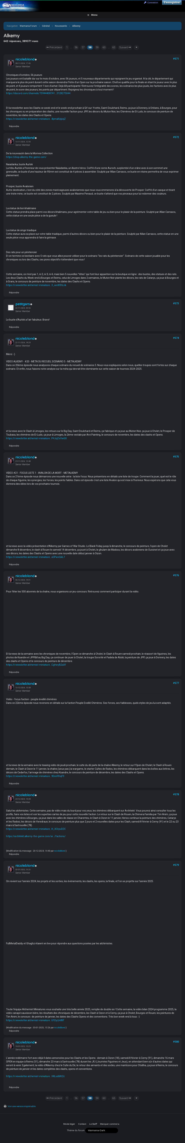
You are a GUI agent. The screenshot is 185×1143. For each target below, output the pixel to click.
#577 (176, 683)
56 (76, 47)
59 (97, 47)
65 (113, 47)
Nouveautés (61, 26)
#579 (176, 865)
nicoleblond (24, 59)
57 (83, 47)
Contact (82, 1124)
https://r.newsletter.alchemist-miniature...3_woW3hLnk (36, 285)
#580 (176, 1041)
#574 (176, 338)
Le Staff (93, 1124)
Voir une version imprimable (22, 1106)
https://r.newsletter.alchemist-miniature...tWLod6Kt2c (35, 1076)
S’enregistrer (172, 2)
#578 (176, 794)
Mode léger (69, 1124)
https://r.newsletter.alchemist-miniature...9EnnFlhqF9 (35, 776)
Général (46, 26)
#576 (176, 575)
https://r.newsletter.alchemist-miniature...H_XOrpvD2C (36, 829)
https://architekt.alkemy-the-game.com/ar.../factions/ (36, 836)
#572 (176, 137)
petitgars (22, 304)
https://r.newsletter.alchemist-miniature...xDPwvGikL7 (35, 557)
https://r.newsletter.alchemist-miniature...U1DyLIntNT (35, 1020)
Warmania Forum (28, 26)
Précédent (54, 47)
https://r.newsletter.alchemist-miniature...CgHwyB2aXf (36, 664)
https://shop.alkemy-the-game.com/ (26, 157)
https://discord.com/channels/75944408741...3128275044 (38, 93)
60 (104, 47)
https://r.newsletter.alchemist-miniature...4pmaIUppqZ (36, 118)
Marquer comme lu (109, 1124)
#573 (176, 303)
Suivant (125, 47)
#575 (176, 456)
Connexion (151, 2)
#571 (176, 58)
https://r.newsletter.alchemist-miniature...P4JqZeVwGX (36, 438)
